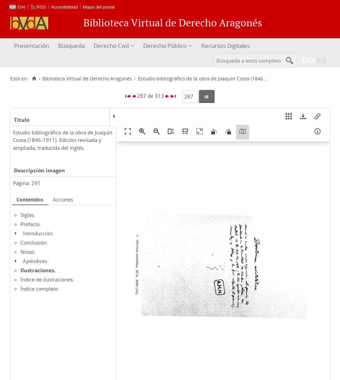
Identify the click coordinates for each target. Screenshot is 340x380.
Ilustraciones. (38, 270)
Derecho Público (165, 46)
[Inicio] (34, 78)
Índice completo (39, 288)
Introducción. (38, 233)
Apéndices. (36, 261)
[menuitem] (32, 46)
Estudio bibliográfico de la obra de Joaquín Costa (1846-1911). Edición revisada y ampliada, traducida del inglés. (62, 140)
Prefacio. (31, 224)
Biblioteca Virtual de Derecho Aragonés (87, 79)
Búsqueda (71, 46)
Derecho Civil (111, 46)
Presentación (31, 46)
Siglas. (28, 214)
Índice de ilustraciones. (47, 279)
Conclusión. (34, 242)
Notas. (28, 251)
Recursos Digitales (225, 46)
